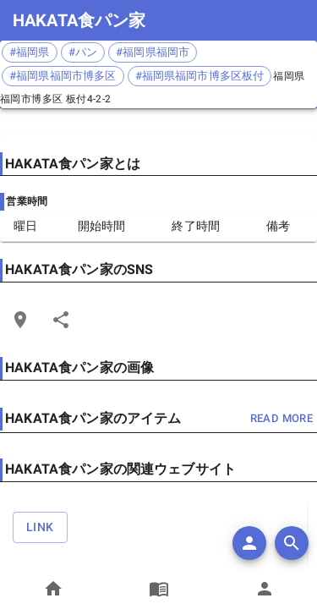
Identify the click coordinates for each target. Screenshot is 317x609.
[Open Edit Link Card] (20, 319)
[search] (292, 543)
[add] (249, 543)
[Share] (61, 319)
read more (281, 419)
